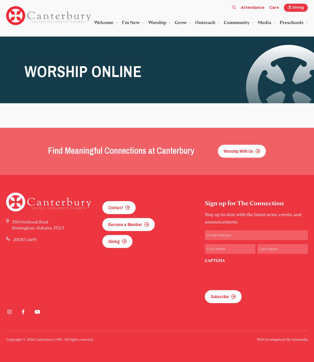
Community (236, 22)
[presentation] (242, 275)
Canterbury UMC (48, 15)
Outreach (205, 22)
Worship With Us (238, 151)
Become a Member (125, 224)
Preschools (291, 22)
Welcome (104, 22)
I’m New (131, 22)
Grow (181, 22)
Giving (296, 7)
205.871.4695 (25, 239)
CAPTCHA (215, 260)
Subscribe (220, 297)
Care (274, 7)
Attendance (252, 7)
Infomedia (300, 339)
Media (264, 22)
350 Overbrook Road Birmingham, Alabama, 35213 (38, 225)
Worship (157, 22)
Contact (115, 208)
